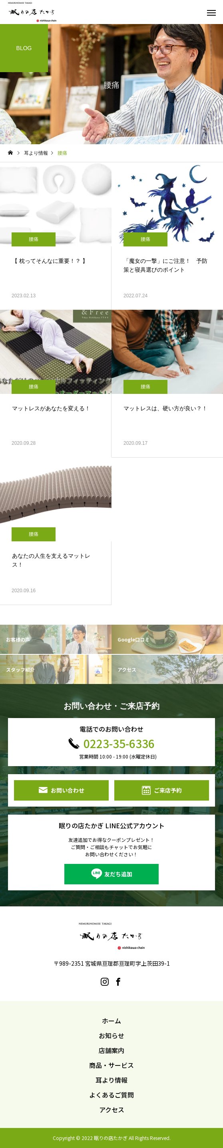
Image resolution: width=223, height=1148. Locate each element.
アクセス (111, 1109)
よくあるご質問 (111, 1095)
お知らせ (111, 1035)
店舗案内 (111, 1050)
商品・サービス (111, 1065)
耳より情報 (111, 1080)
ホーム (111, 1020)
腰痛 (33, 239)
